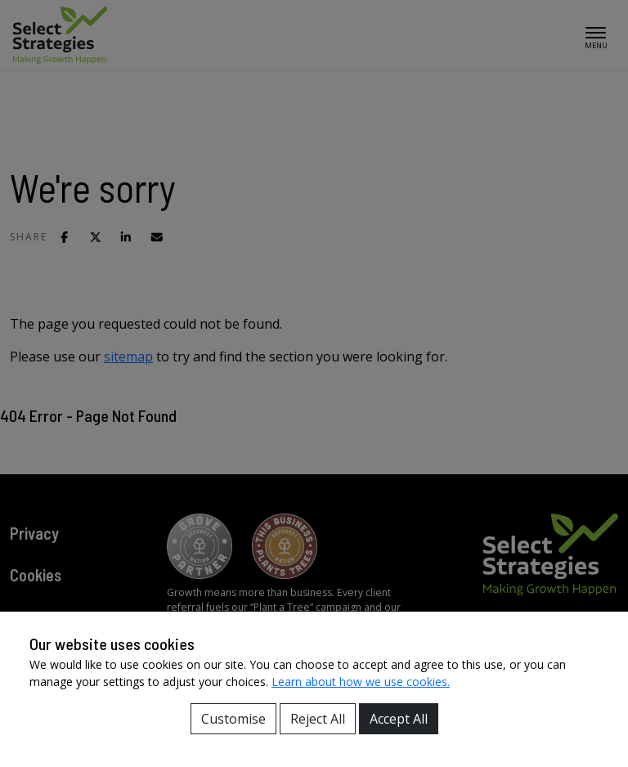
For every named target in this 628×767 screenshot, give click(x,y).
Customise (233, 719)
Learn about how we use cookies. (360, 681)
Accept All (399, 719)
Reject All (317, 719)
